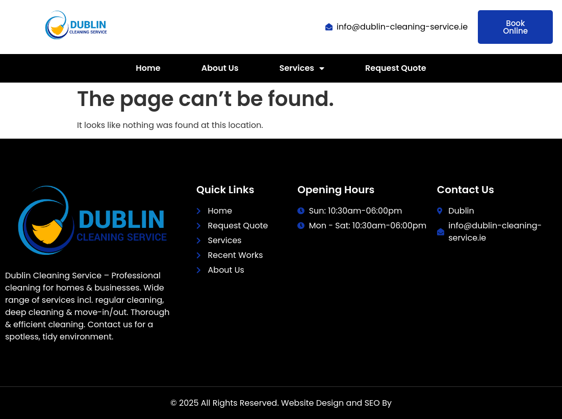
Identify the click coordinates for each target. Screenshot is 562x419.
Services (301, 68)
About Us (220, 68)
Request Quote (395, 68)
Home (148, 68)
